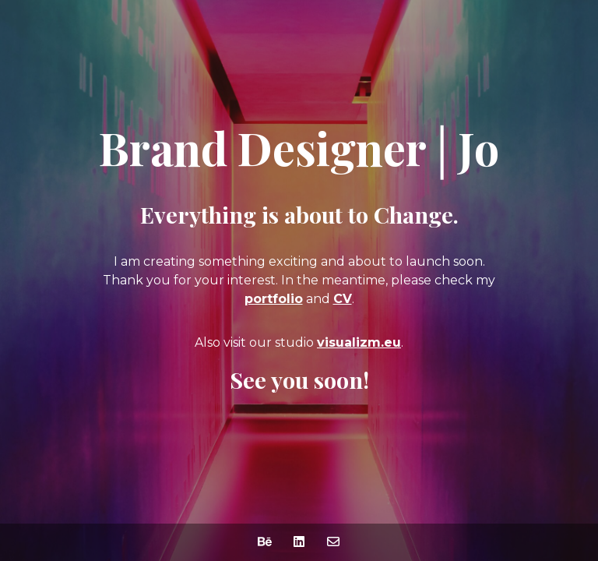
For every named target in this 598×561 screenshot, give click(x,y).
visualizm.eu (359, 342)
